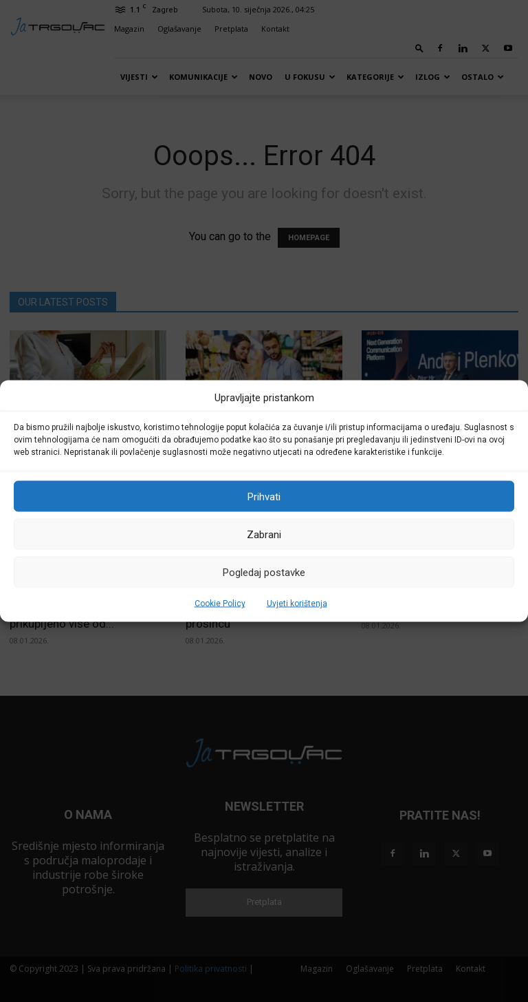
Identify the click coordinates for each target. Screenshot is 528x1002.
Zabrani (264, 534)
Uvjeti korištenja (297, 603)
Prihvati (264, 496)
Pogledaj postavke (264, 572)
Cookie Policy (220, 603)
